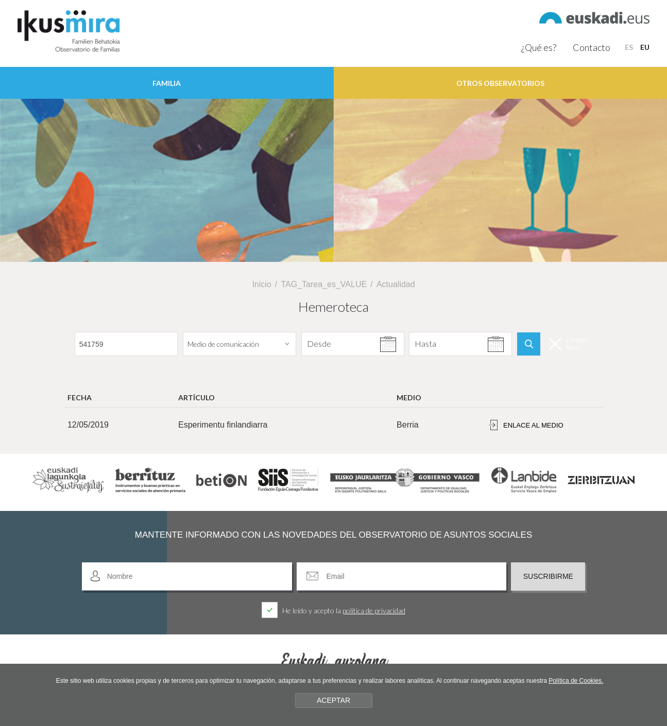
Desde (317, 343)
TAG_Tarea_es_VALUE (324, 284)
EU (644, 47)
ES (629, 47)
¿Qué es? (538, 47)
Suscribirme (548, 576)
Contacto (591, 47)
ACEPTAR (333, 700)
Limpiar (569, 343)
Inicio (261, 284)
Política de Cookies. (576, 680)
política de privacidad (374, 610)
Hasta (425, 343)
